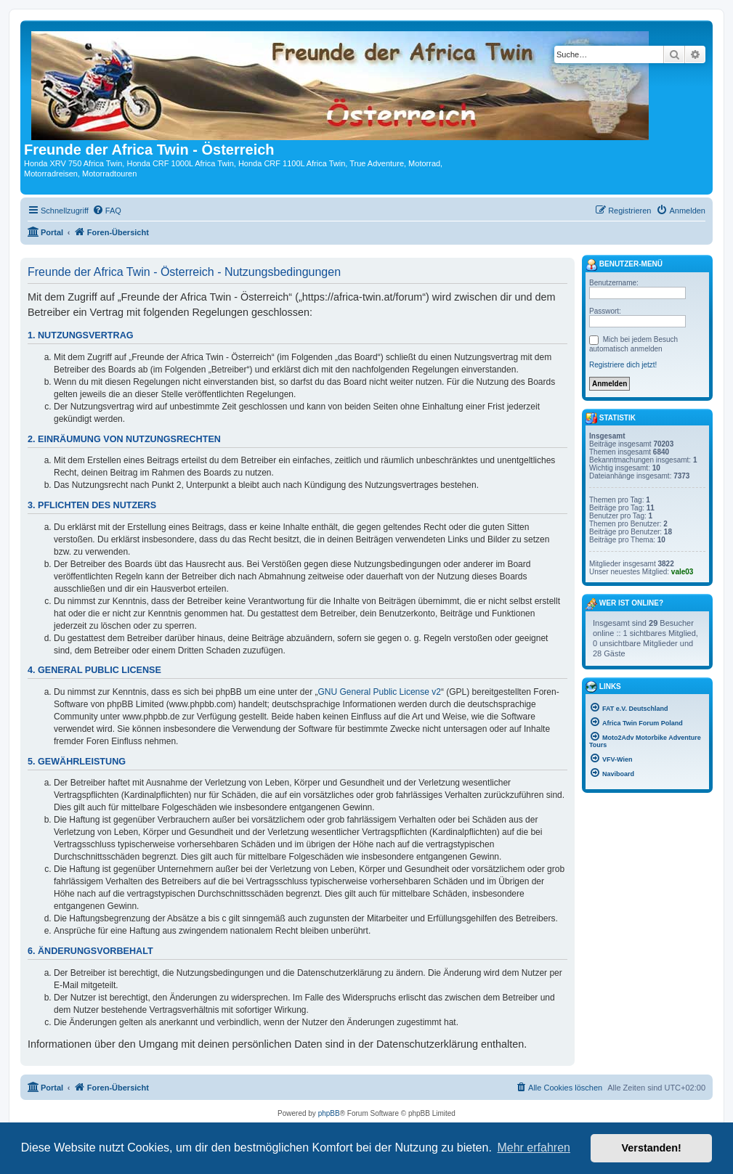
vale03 (682, 572)
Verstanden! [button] (651, 1148)
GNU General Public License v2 (379, 692)
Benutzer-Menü (624, 265)
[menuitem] (106, 210)
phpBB (329, 1113)
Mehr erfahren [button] (533, 1147)
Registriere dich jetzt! (623, 365)
